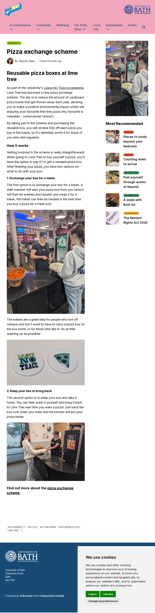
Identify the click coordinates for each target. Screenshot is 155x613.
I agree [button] (92, 594)
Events (132, 25)
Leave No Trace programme (63, 88)
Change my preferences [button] (103, 601)
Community (43, 25)
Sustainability (114, 25)
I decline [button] (108, 594)
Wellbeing (62, 25)
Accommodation (20, 25)
